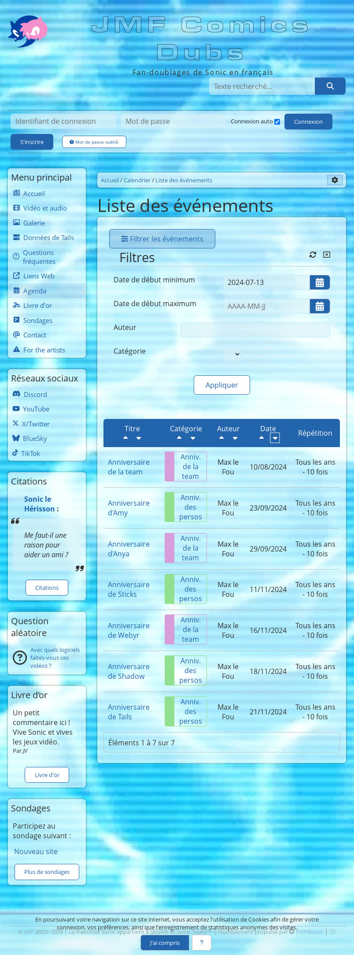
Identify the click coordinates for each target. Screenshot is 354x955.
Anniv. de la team (183, 466)
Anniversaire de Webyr (129, 630)
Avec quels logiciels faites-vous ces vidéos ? (55, 658)
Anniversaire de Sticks (129, 589)
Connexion (308, 122)
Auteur (125, 327)
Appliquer (222, 385)
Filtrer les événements (162, 239)
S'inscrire (32, 142)
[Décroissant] (125, 438)
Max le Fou (228, 467)
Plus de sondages (47, 872)
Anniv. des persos (183, 507)
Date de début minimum (154, 280)
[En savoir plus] (201, 943)
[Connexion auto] (277, 122)
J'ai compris (165, 943)
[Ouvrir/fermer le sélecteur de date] (320, 282)
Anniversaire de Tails (129, 712)
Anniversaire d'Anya (129, 549)
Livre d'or (47, 775)
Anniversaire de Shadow (129, 671)
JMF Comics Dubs (202, 39)
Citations (47, 588)
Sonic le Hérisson (39, 504)
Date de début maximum (155, 303)
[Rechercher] (330, 86)
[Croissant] (139, 438)
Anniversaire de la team (129, 467)
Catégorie (130, 351)
